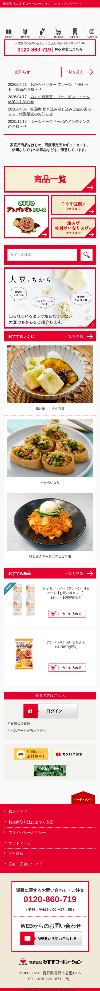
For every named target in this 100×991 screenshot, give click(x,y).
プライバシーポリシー (27, 832)
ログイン (50, 711)
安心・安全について (25, 864)
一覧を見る (74, 72)
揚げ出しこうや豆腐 (50, 377)
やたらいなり (50, 451)
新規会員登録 (20, 723)
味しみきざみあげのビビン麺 (50, 525)
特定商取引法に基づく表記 (31, 822)
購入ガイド (18, 811)
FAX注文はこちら (68, 49)
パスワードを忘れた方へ (28, 730)
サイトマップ (20, 843)
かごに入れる (72, 614)
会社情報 (16, 853)
